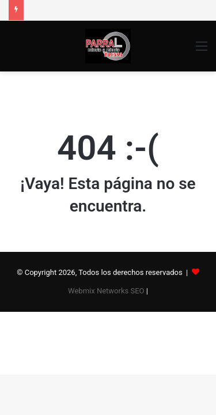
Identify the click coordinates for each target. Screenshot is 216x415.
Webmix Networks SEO (106, 290)
